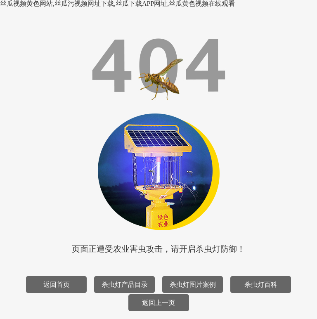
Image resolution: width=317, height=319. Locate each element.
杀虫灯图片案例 (193, 284)
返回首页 (56, 284)
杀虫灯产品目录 (125, 284)
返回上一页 (158, 302)
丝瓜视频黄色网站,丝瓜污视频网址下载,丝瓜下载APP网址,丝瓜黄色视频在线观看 (117, 3)
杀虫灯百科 (260, 284)
